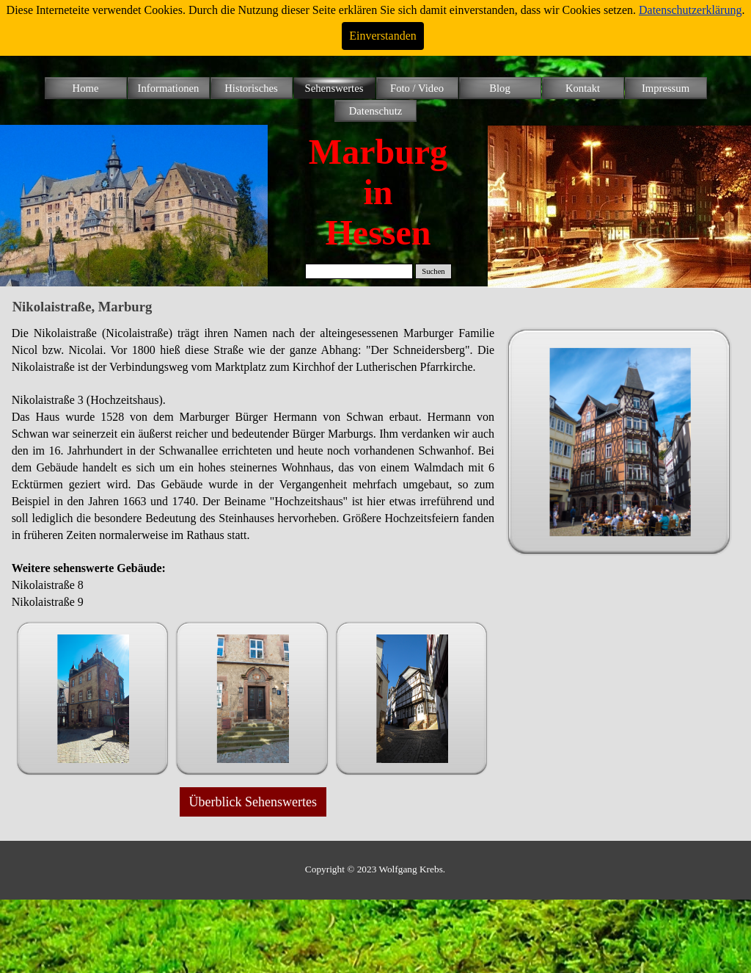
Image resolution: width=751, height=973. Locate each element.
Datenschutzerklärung (690, 10)
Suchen (433, 271)
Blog (499, 88)
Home (86, 88)
